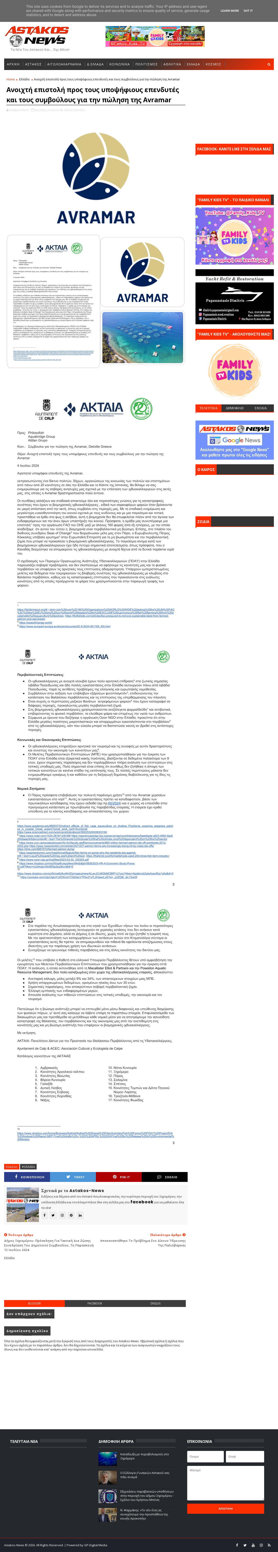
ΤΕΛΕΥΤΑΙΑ (208, 408)
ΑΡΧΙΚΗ (13, 64)
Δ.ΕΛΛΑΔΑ (95, 64)
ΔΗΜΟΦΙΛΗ (234, 408)
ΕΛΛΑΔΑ (193, 64)
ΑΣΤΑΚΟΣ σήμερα (234, 494)
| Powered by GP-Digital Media (85, 1545)
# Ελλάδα (28, 1167)
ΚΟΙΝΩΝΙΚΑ (119, 64)
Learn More (230, 10)
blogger (34, 1303)
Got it (248, 10)
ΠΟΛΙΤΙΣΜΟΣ (146, 64)
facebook (95, 1303)
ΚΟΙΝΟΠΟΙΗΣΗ (29, 1177)
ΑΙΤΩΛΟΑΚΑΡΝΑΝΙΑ (64, 64)
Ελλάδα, (80, 110)
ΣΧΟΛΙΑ (261, 408)
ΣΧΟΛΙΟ (167, 1177)
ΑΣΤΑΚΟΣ (33, 64)
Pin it (121, 1177)
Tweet (75, 1177)
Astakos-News (14, 1545)
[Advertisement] (96, 1283)
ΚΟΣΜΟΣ (213, 64)
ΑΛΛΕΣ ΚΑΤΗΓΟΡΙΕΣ (24, 75)
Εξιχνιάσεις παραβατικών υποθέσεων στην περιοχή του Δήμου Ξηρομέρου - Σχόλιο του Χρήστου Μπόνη (147, 1495)
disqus (155, 1303)
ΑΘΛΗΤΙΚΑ (172, 64)
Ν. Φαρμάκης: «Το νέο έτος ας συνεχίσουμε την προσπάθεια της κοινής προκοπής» (144, 1514)
